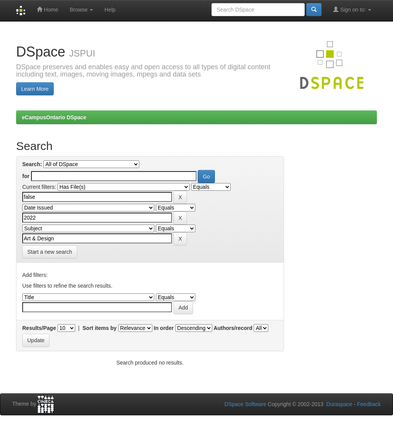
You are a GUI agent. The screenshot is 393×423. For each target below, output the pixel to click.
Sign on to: (352, 9)
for (26, 176)
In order (164, 328)
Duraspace (339, 404)
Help (110, 10)
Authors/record (232, 328)
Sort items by (100, 328)
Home (47, 9)
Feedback (369, 404)
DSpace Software (245, 404)
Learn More (35, 89)
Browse (81, 10)
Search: (32, 164)
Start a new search (49, 252)
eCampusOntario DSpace (54, 117)
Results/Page (39, 328)
